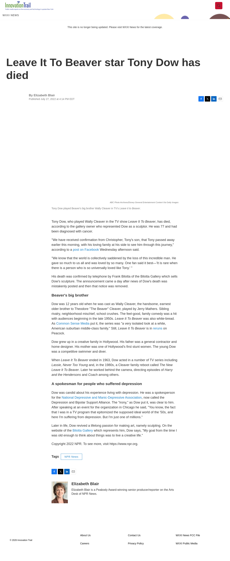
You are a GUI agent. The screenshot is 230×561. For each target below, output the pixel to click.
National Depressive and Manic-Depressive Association (102, 405)
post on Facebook (86, 257)
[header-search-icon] (221, 9)
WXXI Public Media (187, 551)
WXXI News (11, 23)
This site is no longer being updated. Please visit (95, 34)
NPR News (71, 464)
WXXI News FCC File (188, 543)
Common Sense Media (72, 331)
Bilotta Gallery (83, 438)
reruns (157, 336)
